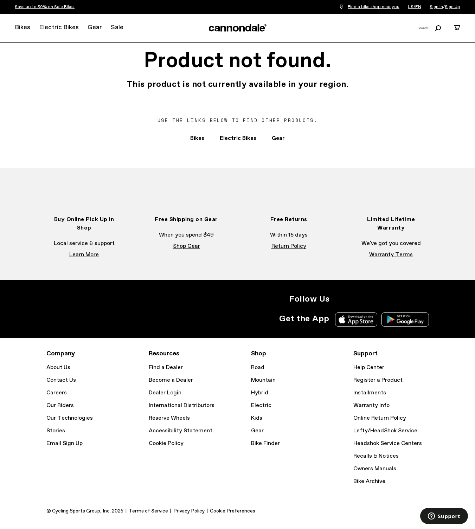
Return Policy (288, 246)
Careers (56, 392)
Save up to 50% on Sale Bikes (45, 7)
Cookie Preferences (232, 511)
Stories (55, 430)
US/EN (414, 7)
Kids (256, 418)
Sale (117, 27)
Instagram (339, 299)
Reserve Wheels (169, 418)
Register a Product (378, 380)
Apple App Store (356, 319)
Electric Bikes (59, 27)
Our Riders (60, 405)
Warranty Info (371, 405)
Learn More (84, 254)
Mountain (263, 380)
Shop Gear (186, 246)
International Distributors (181, 405)
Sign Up (452, 7)
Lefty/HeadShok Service (385, 430)
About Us (58, 367)
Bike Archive (369, 481)
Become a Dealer (171, 380)
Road (257, 367)
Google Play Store (405, 319)
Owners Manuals (374, 468)
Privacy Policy (189, 511)
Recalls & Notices (376, 456)
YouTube (386, 299)
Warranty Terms (391, 254)
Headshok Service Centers (387, 443)
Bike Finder (265, 443)
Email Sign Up (64, 443)
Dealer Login (165, 392)
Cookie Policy (166, 443)
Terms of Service (148, 511)
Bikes (22, 27)
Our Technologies (69, 418)
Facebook (355, 299)
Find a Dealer (166, 367)
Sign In (436, 7)
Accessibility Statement (180, 430)
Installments (369, 392)
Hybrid (259, 392)
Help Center (368, 367)
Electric (261, 405)
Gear (95, 27)
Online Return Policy (379, 418)
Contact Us (61, 380)
